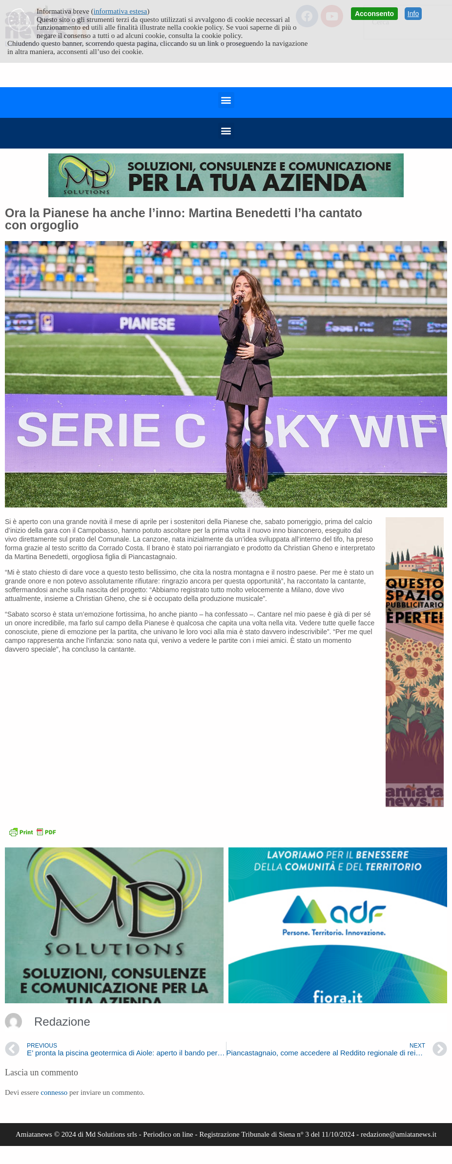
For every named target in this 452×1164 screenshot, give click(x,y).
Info (413, 14)
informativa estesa (120, 11)
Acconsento (374, 14)
